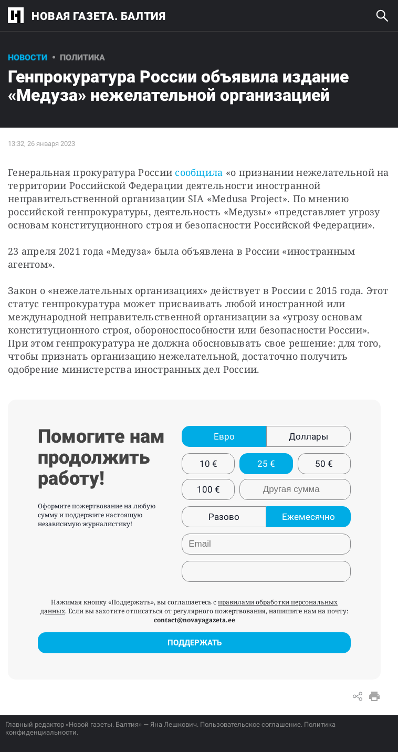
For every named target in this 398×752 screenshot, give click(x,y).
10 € (208, 463)
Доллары (308, 436)
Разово (223, 516)
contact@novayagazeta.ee (194, 619)
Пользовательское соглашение (250, 724)
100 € (208, 489)
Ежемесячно (308, 516)
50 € (324, 463)
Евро (224, 436)
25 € (266, 463)
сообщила (199, 172)
